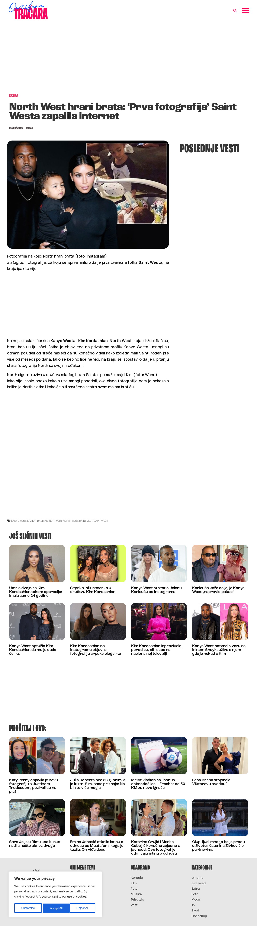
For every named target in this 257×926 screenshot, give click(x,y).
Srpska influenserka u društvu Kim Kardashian (92, 590)
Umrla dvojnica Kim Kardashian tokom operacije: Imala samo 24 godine (35, 592)
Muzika (136, 894)
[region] (55, 895)
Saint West (101, 520)
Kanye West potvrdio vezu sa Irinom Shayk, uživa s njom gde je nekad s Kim (218, 650)
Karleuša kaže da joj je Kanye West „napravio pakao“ (218, 590)
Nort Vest (55, 520)
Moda (196, 899)
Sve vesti (199, 883)
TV (193, 905)
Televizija (137, 899)
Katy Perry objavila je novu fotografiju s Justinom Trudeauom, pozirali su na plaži (33, 786)
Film (134, 883)
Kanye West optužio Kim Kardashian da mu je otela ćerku (32, 650)
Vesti (134, 905)
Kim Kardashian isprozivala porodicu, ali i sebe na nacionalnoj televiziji (156, 650)
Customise (28, 908)
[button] (235, 11)
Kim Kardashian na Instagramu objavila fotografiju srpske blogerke (95, 650)
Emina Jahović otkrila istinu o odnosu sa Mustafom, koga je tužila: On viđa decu (96, 846)
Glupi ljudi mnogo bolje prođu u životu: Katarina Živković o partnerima (218, 846)
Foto (134, 888)
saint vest (86, 520)
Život (195, 910)
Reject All (56, 908)
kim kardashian (37, 520)
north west (70, 520)
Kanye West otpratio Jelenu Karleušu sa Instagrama (156, 590)
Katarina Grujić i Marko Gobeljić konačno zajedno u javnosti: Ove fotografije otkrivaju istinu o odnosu (155, 848)
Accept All (83, 908)
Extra (196, 888)
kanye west (18, 520)
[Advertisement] (128, 59)
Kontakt (137, 878)
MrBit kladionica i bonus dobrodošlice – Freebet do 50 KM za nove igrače (158, 784)
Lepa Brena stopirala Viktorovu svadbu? (211, 782)
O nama (197, 878)
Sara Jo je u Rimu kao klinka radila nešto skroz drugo (34, 844)
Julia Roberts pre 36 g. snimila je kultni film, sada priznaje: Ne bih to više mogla (97, 784)
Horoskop (199, 916)
